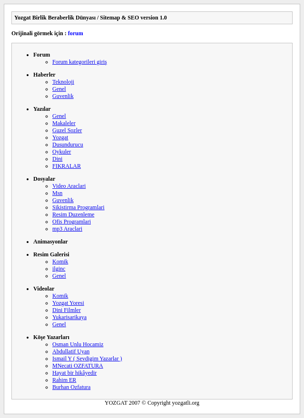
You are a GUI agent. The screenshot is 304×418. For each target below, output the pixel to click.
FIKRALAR (66, 166)
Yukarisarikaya (69, 317)
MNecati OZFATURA (77, 365)
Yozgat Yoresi (68, 303)
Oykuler (61, 151)
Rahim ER (64, 380)
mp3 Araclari (67, 228)
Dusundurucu (67, 144)
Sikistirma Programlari (78, 207)
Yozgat (60, 137)
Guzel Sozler (67, 130)
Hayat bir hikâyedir (74, 372)
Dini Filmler (66, 310)
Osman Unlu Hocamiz (77, 344)
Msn (57, 193)
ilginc (58, 268)
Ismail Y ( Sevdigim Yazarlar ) (87, 358)
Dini (57, 159)
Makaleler (64, 123)
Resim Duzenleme (73, 214)
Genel (59, 89)
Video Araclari (69, 186)
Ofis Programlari (71, 221)
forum (75, 33)
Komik (60, 261)
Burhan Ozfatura (71, 387)
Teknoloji (63, 81)
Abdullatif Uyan (70, 351)
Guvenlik (63, 96)
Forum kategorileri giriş (79, 61)
